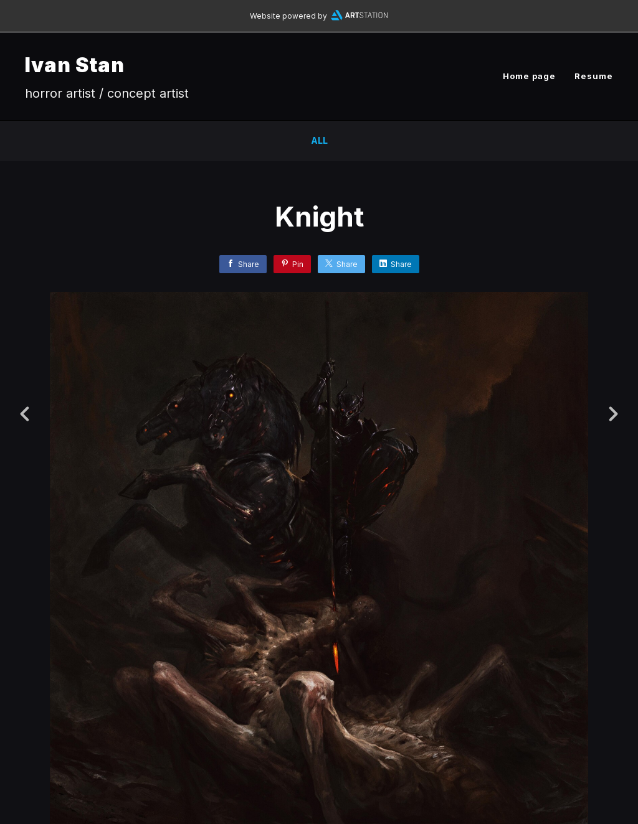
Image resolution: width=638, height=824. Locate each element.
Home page (529, 76)
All (319, 140)
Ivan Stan (75, 65)
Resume (593, 76)
